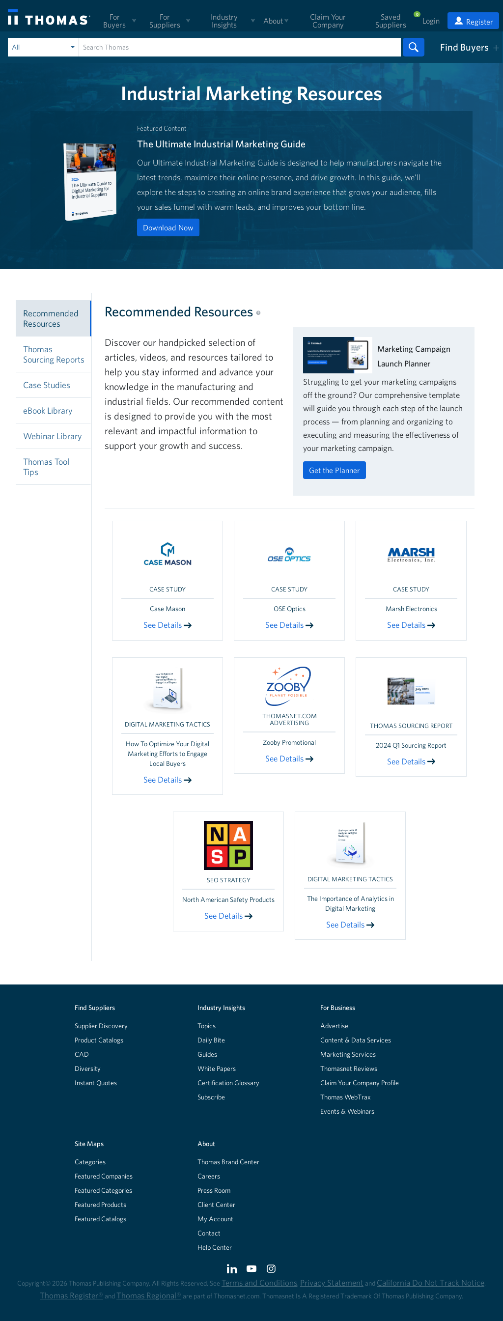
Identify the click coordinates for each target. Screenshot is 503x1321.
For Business (337, 1008)
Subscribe (211, 1097)
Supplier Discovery (101, 1026)
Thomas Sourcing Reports (53, 354)
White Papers (216, 1068)
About (206, 1144)
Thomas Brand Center (228, 1162)
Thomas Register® (71, 1295)
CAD (82, 1054)
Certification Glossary (228, 1083)
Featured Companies (104, 1176)
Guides (207, 1054)
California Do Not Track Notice (430, 1282)
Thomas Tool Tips (46, 466)
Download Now (168, 227)
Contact (209, 1233)
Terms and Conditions (259, 1282)
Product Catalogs (99, 1040)
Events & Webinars (347, 1111)
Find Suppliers (95, 1008)
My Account (215, 1219)
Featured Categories (103, 1190)
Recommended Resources (51, 318)
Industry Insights (221, 1008)
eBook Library (48, 410)
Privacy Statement (331, 1282)
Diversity (88, 1068)
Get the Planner (334, 470)
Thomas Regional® (148, 1295)
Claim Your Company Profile (359, 1083)
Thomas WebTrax (345, 1097)
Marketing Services (348, 1054)
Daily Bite (211, 1040)
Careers (208, 1176)
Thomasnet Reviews (348, 1068)
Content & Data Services (355, 1040)
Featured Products (100, 1205)
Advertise (334, 1026)
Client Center (216, 1205)
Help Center (214, 1247)
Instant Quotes (96, 1083)
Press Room (213, 1190)
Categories (90, 1162)
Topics (206, 1026)
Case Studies (46, 385)
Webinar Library (52, 436)
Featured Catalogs (100, 1219)
